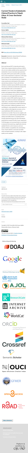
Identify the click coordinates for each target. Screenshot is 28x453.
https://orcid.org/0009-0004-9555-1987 (8, 41)
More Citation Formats (7, 204)
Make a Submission (7, 420)
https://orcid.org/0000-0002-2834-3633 (8, 34)
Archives (8, 5)
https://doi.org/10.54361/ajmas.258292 (13, 52)
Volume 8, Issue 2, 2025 (16, 5)
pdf (4, 181)
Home (2, 5)
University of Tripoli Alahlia (9, 436)
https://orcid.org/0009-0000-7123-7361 (8, 48)
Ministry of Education (8, 430)
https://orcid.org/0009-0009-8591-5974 (8, 27)
